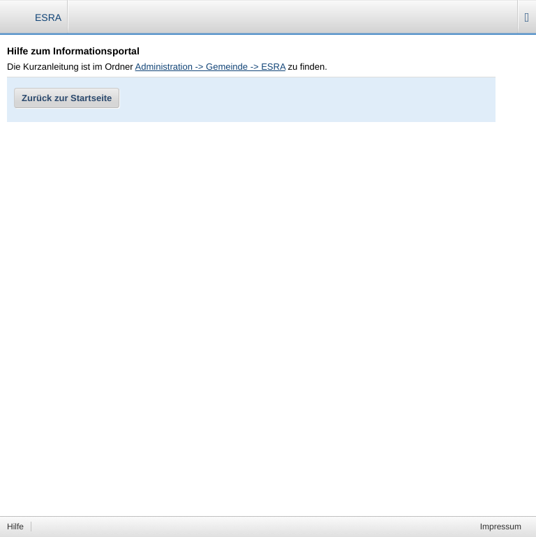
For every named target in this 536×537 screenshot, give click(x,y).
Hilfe (15, 526)
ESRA (48, 17)
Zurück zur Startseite (67, 98)
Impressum (500, 526)
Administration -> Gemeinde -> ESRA (210, 66)
